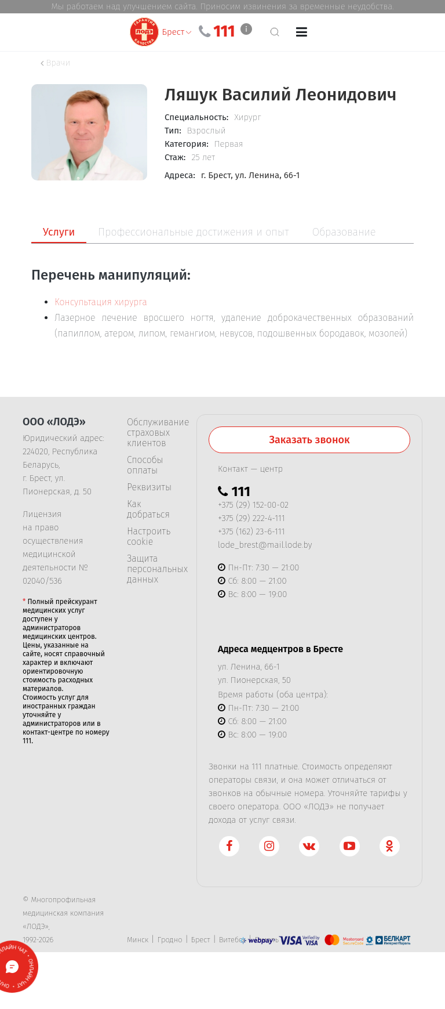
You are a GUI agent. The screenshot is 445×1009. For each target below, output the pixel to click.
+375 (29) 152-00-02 (253, 505)
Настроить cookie (148, 536)
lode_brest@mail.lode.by (265, 545)
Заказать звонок (309, 439)
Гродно (169, 939)
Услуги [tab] (59, 232)
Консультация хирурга (100, 302)
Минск (137, 939)
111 (224, 31)
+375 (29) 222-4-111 (251, 518)
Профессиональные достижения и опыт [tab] (193, 232)
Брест (200, 939)
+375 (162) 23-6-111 (251, 531)
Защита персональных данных (153, 569)
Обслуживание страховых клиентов (153, 433)
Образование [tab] (344, 232)
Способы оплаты (145, 465)
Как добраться (148, 509)
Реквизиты (149, 487)
